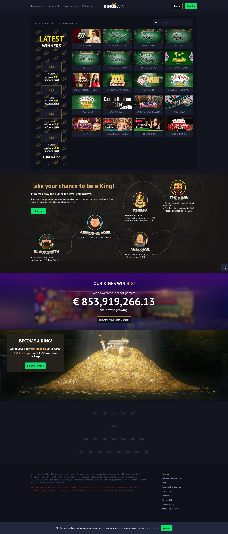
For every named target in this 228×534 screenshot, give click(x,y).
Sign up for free (35, 365)
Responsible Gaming (171, 487)
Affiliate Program (170, 508)
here (130, 490)
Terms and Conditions (172, 478)
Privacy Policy (168, 500)
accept (166, 527)
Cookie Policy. (151, 527)
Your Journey (71, 6)
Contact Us (167, 491)
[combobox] (44, 23)
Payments (166, 474)
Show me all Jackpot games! (114, 319)
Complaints (167, 495)
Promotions (37, 6)
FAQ (164, 482)
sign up (191, 5)
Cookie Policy (168, 504)
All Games (87, 6)
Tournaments (53, 6)
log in (177, 6)
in (51, 79)
